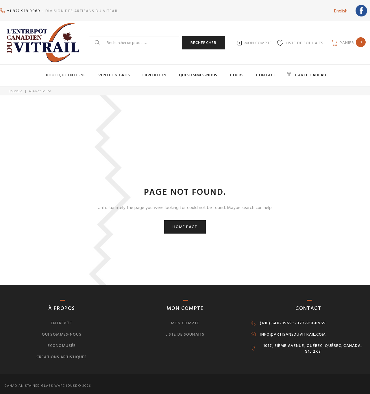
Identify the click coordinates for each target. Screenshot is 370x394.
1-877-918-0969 (309, 319)
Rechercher (203, 39)
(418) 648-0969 (276, 319)
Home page (185, 222)
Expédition (160, 72)
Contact (255, 72)
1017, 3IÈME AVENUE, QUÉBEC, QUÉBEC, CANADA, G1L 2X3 (312, 344)
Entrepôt (61, 318)
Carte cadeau (294, 72)
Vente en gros (125, 72)
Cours (231, 72)
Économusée (62, 341)
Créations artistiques (61, 352)
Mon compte (258, 40)
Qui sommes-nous (198, 72)
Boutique (15, 87)
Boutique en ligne (83, 72)
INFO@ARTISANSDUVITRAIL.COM (293, 330)
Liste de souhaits (304, 40)
